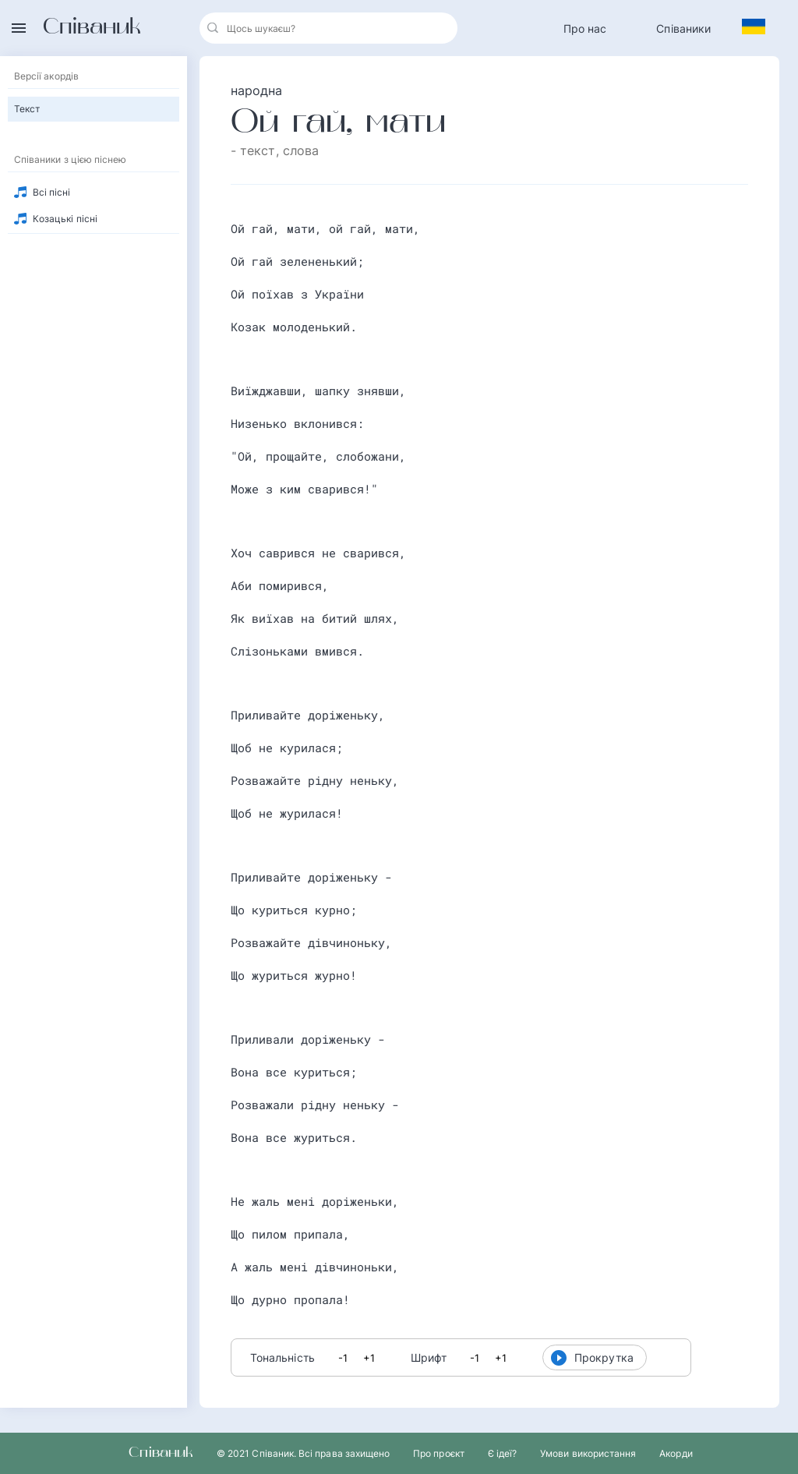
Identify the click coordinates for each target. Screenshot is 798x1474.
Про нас (585, 28)
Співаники (683, 28)
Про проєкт (438, 1453)
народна (257, 90)
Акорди (675, 1453)
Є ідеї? (502, 1453)
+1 (369, 1358)
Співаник (92, 28)
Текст (27, 109)
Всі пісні (52, 192)
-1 (343, 1358)
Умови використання (588, 1453)
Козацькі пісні (65, 218)
